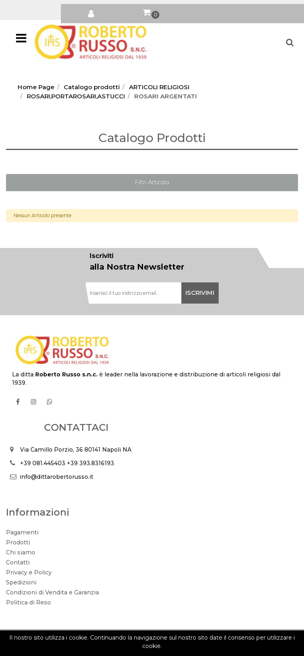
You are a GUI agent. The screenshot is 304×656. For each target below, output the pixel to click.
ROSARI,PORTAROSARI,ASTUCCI (76, 96)
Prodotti (18, 542)
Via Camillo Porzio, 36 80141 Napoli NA (75, 449)
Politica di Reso (28, 602)
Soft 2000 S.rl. (113, 646)
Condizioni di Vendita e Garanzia (52, 592)
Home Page (36, 87)
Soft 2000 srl (165, 646)
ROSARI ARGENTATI (165, 96)
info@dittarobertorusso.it (56, 476)
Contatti (18, 562)
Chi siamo (20, 552)
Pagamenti (22, 532)
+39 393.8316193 (90, 463)
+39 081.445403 (42, 463)
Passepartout (169, 638)
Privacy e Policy (29, 572)
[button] (91, 12)
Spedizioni (21, 582)
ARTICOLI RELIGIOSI (159, 87)
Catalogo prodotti (92, 87)
